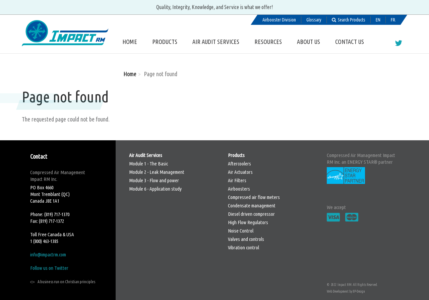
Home (129, 41)
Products (164, 41)
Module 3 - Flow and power (154, 180)
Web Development (338, 291)
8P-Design (359, 291)
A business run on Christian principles (66, 281)
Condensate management (251, 205)
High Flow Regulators (248, 222)
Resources (268, 41)
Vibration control (243, 247)
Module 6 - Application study (155, 189)
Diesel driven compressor (251, 214)
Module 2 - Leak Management (156, 172)
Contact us (349, 41)
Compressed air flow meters (254, 197)
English (378, 19)
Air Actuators (240, 172)
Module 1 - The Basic (148, 163)
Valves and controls (246, 239)
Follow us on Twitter (49, 268)
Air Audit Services (215, 41)
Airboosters (239, 189)
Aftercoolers (239, 163)
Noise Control (240, 231)
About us (308, 41)
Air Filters (237, 180)
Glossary (313, 19)
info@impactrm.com (48, 254)
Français (393, 19)
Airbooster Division (279, 19)
